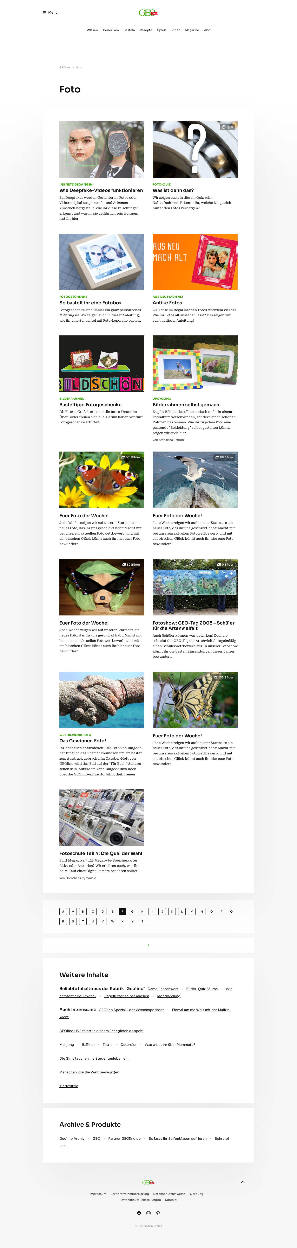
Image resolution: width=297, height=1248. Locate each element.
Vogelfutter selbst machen (126, 996)
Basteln (129, 30)
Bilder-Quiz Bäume (202, 989)
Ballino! (88, 1045)
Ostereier (128, 1045)
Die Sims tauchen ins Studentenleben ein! (94, 1058)
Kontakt (171, 1200)
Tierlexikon (111, 30)
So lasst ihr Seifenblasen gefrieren (178, 1138)
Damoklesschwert (163, 989)
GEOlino (64, 67)
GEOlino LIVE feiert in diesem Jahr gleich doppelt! (101, 1031)
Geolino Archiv (72, 1138)
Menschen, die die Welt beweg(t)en (89, 1072)
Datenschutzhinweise (169, 1194)
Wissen (92, 30)
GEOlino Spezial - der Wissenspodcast (131, 1010)
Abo (207, 30)
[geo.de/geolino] (148, 12)
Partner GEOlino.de (124, 1138)
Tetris (107, 1045)
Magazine (192, 30)
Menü (50, 12)
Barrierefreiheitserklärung (130, 1194)
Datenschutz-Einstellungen (140, 1200)
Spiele (162, 30)
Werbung (196, 1194)
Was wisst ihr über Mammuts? (170, 1045)
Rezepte (146, 30)
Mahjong (66, 1045)
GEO (96, 1138)
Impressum (98, 1194)
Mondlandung (168, 996)
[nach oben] (243, 1182)
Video (176, 30)
